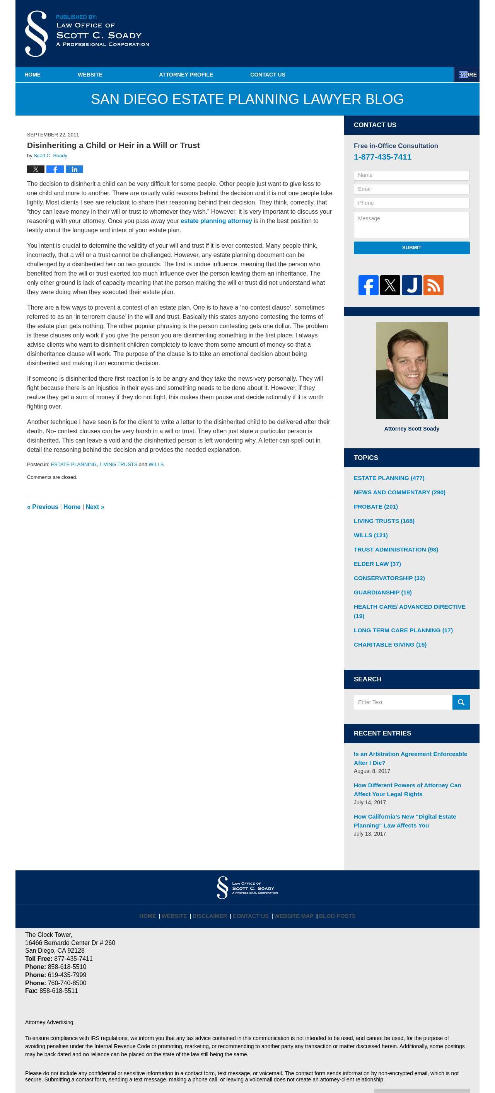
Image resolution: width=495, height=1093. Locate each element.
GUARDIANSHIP (380, 585)
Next (95, 507)
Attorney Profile (225, 75)
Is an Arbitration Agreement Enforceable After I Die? (405, 739)
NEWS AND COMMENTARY (395, 491)
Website (128, 75)
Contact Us (432, 75)
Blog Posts (332, 888)
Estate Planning (333, 75)
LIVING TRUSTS (118, 464)
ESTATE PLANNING (74, 464)
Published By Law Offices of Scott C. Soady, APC (432, 34)
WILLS (156, 464)
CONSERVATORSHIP (386, 572)
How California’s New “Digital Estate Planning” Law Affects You (400, 798)
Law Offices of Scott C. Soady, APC (131, 1072)
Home (52, 75)
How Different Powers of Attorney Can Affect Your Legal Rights (411, 768)
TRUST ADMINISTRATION (392, 545)
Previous (42, 507)
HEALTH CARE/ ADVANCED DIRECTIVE (410, 599)
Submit (412, 247)
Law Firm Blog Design (433, 1073)
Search (461, 684)
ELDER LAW (375, 558)
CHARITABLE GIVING (387, 626)
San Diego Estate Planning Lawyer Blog (87, 33)
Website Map (293, 888)
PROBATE (374, 504)
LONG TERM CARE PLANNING (399, 612)
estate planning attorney (216, 221)
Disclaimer (215, 888)
